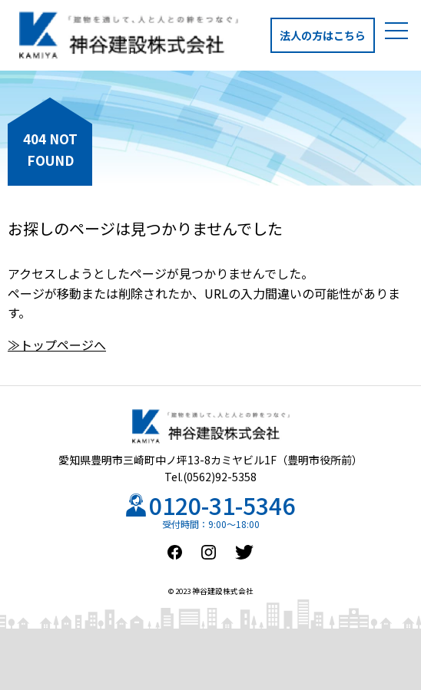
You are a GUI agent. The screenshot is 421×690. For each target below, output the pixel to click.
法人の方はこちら (323, 35)
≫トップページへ (57, 344)
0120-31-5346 (222, 505)
